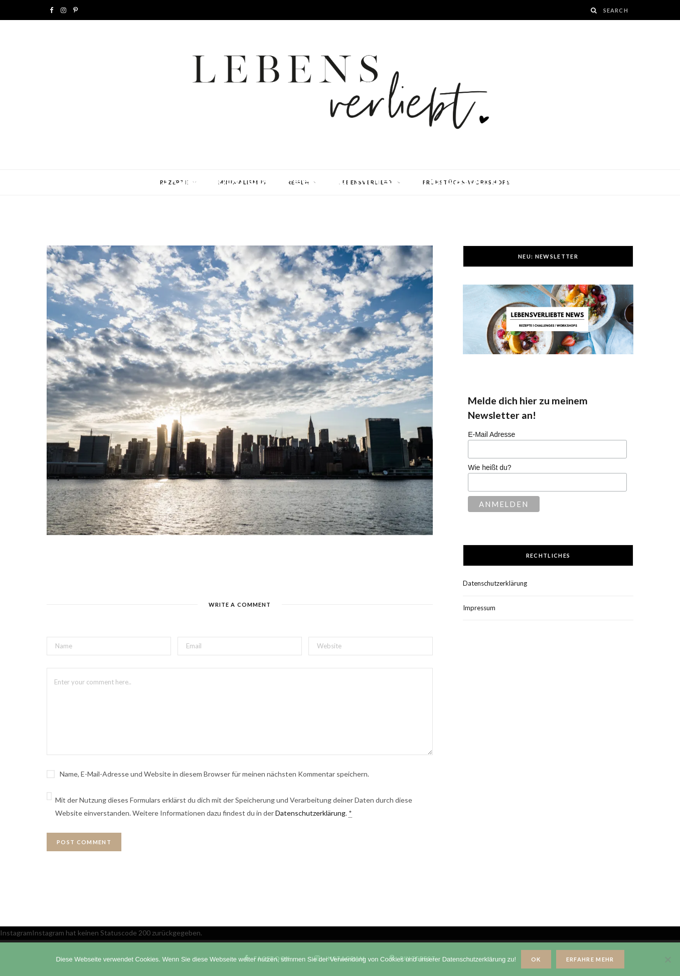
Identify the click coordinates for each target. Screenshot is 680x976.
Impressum (479, 608)
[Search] (594, 10)
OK (536, 959)
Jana (84, 199)
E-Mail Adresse (491, 434)
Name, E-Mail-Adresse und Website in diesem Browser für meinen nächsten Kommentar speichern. (214, 774)
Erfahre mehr (590, 959)
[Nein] (667, 959)
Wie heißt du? (489, 467)
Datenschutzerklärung (310, 813)
